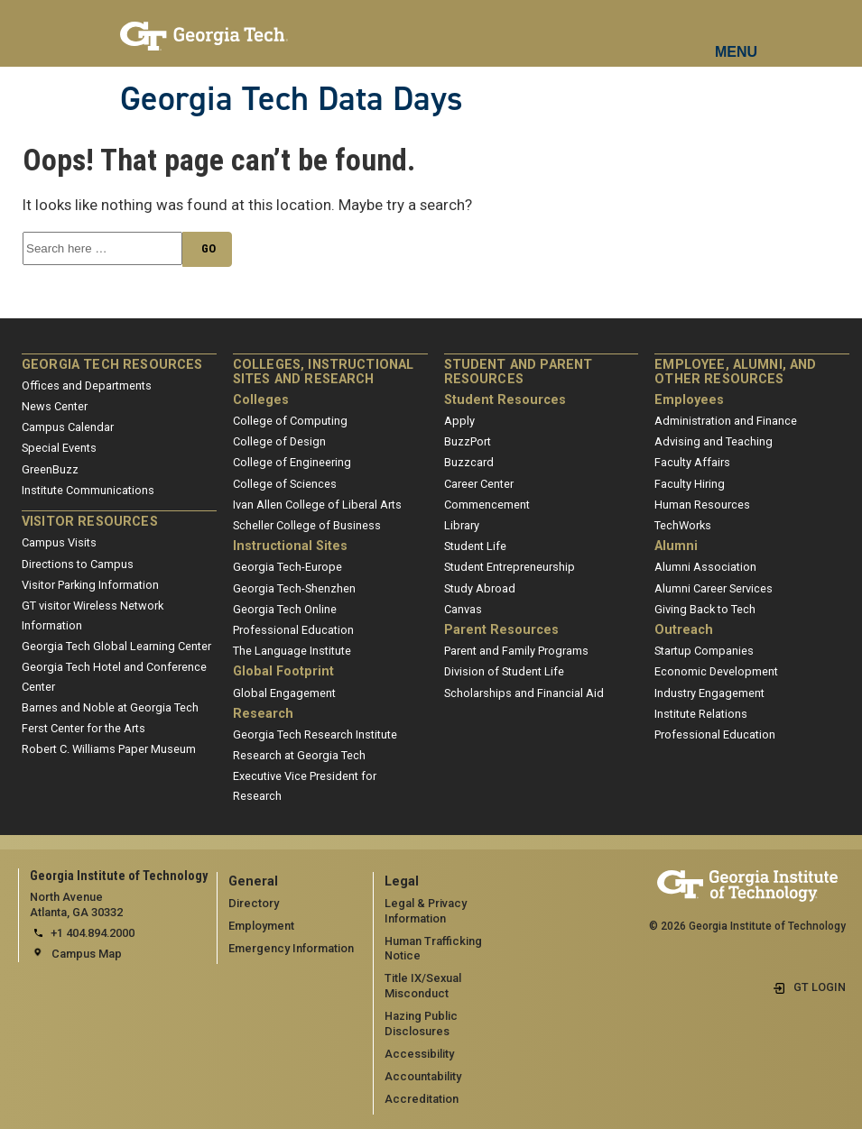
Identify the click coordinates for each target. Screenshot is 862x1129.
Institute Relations (700, 714)
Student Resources (505, 400)
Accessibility (419, 1053)
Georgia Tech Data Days (291, 98)
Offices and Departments (87, 385)
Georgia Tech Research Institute (315, 734)
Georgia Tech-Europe (287, 567)
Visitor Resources (90, 521)
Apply (459, 420)
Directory (253, 903)
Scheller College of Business (307, 525)
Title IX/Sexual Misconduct (423, 985)
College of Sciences (285, 484)
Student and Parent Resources (518, 372)
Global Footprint (283, 671)
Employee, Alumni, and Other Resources (735, 372)
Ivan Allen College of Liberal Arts (317, 504)
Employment (261, 925)
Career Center (479, 484)
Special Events (59, 447)
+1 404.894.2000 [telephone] (92, 933)
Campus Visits (59, 542)
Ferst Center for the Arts (83, 728)
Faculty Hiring (689, 484)
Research (263, 713)
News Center (55, 406)
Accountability (423, 1076)
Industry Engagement (709, 693)
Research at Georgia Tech (299, 755)
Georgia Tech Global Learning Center (116, 646)
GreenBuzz (50, 469)
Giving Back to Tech (704, 609)
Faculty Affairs (692, 462)
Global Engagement (284, 693)
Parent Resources (501, 630)
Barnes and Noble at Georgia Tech (110, 707)
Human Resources (702, 504)
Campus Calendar (68, 427)
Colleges (261, 400)
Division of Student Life (504, 671)
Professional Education (293, 630)
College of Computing (290, 420)
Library (461, 525)
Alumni (676, 546)
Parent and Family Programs (516, 650)
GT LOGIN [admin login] (819, 987)
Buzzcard (469, 462)
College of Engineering (292, 462)
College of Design (279, 441)
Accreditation (422, 1099)
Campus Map (86, 953)
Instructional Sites (290, 546)
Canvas (463, 609)
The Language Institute (292, 650)
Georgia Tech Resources (112, 364)
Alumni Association (705, 567)
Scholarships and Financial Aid (524, 693)
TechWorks (682, 525)
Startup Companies (704, 650)
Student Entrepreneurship (509, 567)
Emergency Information (291, 948)
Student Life (475, 546)
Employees (689, 400)
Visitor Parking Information (90, 585)
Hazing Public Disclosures (421, 1023)
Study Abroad (479, 588)
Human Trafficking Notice (433, 948)
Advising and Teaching (713, 441)
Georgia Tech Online (285, 609)
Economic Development (716, 671)
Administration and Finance (725, 420)
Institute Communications (88, 490)
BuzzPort (467, 441)
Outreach (683, 630)
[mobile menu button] (737, 36)
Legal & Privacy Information (426, 910)
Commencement (487, 504)
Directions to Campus (78, 564)
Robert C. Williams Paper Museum (109, 749)
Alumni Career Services (713, 588)
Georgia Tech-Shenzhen (294, 588)
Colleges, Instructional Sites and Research (323, 372)
